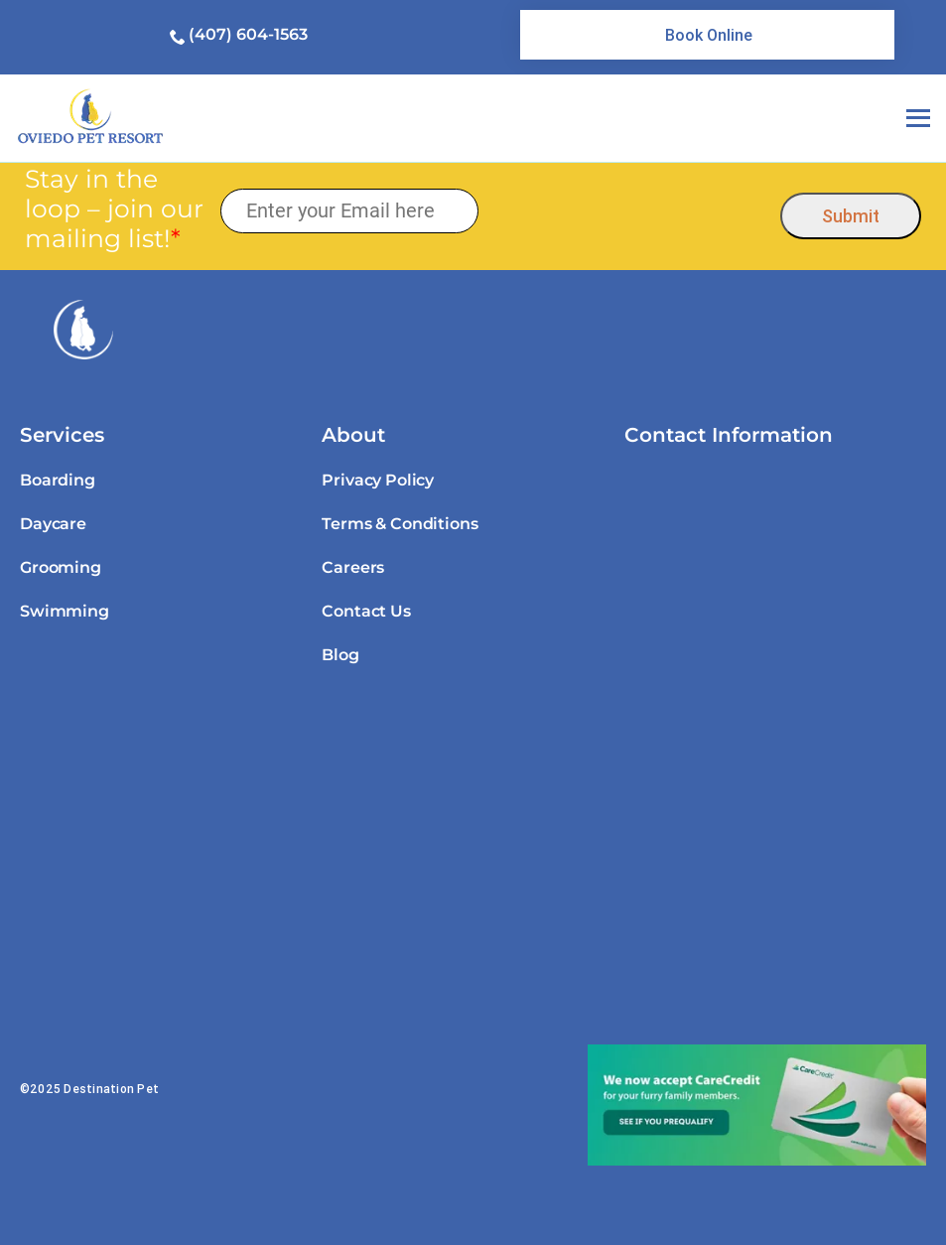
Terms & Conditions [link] (399, 523)
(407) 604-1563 (248, 34)
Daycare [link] (53, 523)
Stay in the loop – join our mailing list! (114, 208)
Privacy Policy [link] (378, 480)
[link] (707, 35)
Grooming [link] (60, 567)
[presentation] (630, 211)
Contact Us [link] (366, 611)
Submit (850, 216)
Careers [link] (353, 567)
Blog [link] (340, 654)
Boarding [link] (57, 480)
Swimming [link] (64, 611)
